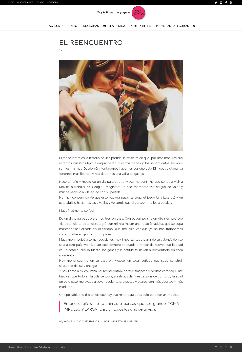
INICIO (11, 2)
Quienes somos (25, 2)
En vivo (40, 2)
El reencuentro (91, 43)
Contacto (52, 2)
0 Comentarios (88, 321)
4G (61, 49)
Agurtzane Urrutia (124, 321)
